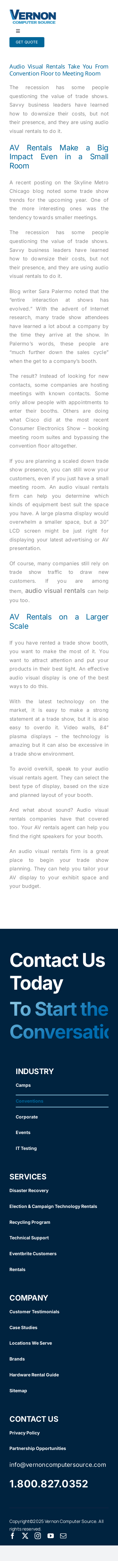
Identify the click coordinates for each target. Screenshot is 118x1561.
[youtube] (51, 1536)
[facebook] (12, 1536)
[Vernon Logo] (33, 12)
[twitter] (25, 1536)
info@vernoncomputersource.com (57, 1464)
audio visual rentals (55, 590)
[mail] (63, 1536)
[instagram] (38, 1536)
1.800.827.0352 (48, 1484)
